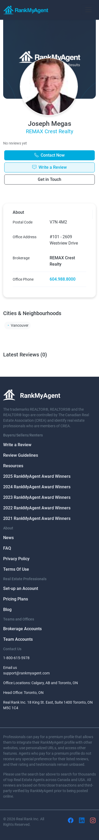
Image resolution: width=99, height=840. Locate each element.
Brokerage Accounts (22, 628)
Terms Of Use (16, 569)
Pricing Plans (15, 599)
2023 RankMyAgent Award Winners (36, 497)
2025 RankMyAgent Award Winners (36, 476)
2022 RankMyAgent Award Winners (36, 507)
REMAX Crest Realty (49, 131)
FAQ (7, 548)
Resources (13, 465)
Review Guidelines (20, 455)
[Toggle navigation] (88, 9)
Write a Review (17, 444)
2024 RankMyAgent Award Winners (36, 486)
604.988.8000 (63, 279)
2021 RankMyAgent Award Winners (36, 518)
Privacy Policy (16, 558)
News (8, 537)
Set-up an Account (20, 588)
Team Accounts (18, 639)
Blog (7, 609)
